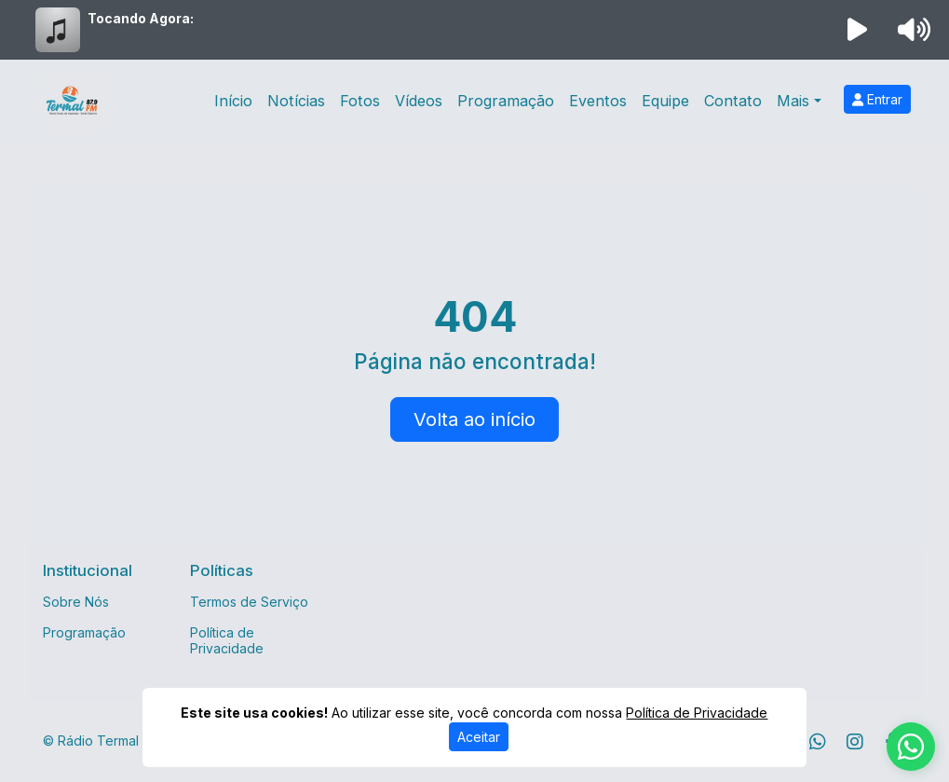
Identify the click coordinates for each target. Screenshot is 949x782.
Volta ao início (474, 419)
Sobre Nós (76, 602)
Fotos (360, 100)
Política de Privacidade (227, 640)
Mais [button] (793, 100)
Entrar (877, 99)
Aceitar (478, 737)
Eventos (598, 100)
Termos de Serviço (249, 602)
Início (233, 100)
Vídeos (418, 100)
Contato (733, 100)
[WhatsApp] (817, 742)
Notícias (296, 100)
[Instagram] (855, 742)
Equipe (665, 100)
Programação (505, 100)
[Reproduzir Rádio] (857, 29)
